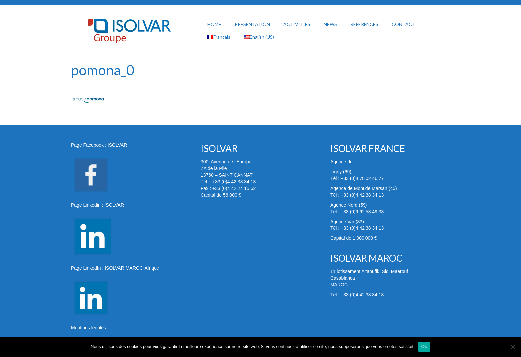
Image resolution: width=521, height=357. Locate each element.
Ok (424, 346)
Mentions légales (88, 327)
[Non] (512, 346)
